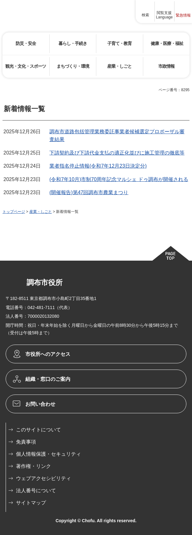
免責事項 (26, 441)
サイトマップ (31, 502)
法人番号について (36, 490)
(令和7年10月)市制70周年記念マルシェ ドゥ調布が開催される (118, 179)
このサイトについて (38, 429)
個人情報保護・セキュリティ (48, 454)
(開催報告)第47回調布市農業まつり (88, 192)
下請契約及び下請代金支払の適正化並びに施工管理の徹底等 (116, 152)
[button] (145, 11)
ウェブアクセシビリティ (43, 478)
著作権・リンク (33, 466)
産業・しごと (40, 211)
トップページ (14, 211)
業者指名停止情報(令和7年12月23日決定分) (98, 166)
